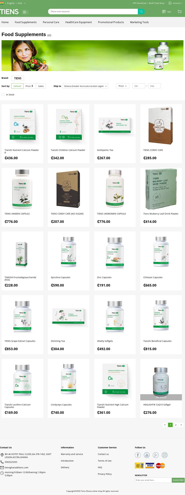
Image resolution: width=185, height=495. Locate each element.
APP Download (139, 3)
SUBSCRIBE (178, 480)
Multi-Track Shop (156, 3)
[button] (85, 86)
